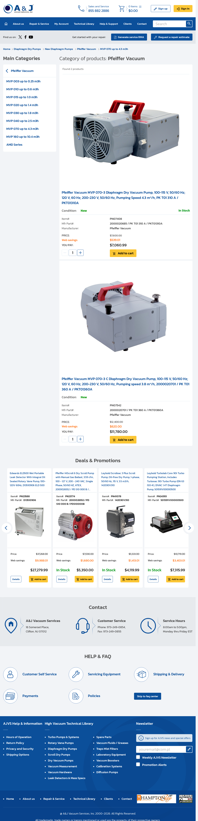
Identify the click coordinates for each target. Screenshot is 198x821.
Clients (127, 24)
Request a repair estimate (173, 37)
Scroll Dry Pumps (59, 754)
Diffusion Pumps (107, 772)
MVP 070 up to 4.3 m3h (114, 49)
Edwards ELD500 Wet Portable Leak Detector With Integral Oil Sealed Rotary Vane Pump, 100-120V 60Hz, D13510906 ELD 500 (27, 479)
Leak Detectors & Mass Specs (66, 778)
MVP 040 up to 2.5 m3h (22, 120)
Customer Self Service (39, 674)
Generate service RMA (131, 37)
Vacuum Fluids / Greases (112, 743)
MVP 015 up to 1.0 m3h (22, 97)
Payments (30, 695)
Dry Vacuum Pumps (60, 760)
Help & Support (109, 24)
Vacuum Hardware (60, 772)
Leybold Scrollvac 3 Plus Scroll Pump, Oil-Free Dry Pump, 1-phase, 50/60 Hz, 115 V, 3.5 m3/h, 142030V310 (120, 479)
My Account (61, 24)
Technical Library (84, 24)
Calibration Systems (109, 766)
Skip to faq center (147, 696)
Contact (142, 24)
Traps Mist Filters (107, 749)
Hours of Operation (18, 737)
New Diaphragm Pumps (59, 49)
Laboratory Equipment (111, 754)
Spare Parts (103, 737)
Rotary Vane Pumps (61, 743)
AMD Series (14, 144)
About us (18, 24)
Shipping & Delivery (168, 674)
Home (6, 49)
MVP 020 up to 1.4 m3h (22, 105)
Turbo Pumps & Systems (63, 737)
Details (16, 579)
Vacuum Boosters (107, 760)
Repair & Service (39, 24)
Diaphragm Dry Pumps (27, 49)
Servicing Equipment (103, 674)
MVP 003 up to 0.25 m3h (23, 81)
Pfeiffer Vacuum (87, 49)
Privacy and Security (20, 749)
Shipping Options (17, 754)
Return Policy (15, 743)
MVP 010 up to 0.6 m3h (22, 89)
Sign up (162, 8)
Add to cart (125, 253)
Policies (93, 695)
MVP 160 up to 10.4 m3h (23, 136)
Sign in (185, 8)
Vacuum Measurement (62, 766)
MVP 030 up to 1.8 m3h (22, 113)
